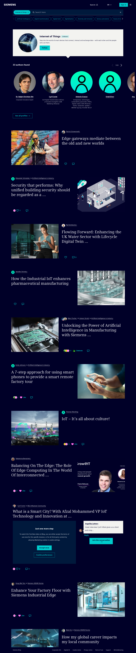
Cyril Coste (53, 97)
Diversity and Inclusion (85, 19)
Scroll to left (14, 19)
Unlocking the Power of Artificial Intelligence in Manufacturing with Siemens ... (91, 330)
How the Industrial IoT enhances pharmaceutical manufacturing (41, 281)
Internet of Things (21, 12)
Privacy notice (88, 650)
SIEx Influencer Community (36, 506)
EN (108, 5)
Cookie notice (77, 650)
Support (108, 650)
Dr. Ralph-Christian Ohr (25, 97)
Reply (86, 535)
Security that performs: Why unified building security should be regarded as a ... (40, 190)
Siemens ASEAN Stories (35, 583)
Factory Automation (103, 19)
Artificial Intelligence (23, 19)
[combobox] (77, 12)
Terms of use (99, 650)
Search (33, 12)
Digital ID (67, 650)
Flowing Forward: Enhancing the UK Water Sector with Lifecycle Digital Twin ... (91, 237)
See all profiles (22, 116)
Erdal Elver (110, 97)
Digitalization (69, 19)
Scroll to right (122, 19)
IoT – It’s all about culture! (86, 418)
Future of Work (118, 19)
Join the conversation (101, 541)
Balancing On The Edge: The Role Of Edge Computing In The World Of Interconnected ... (41, 470)
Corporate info (56, 650)
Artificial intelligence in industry (43, 178)
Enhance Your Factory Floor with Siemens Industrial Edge (41, 592)
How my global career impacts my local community (89, 639)
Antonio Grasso (81, 97)
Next (121, 65)
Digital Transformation (42, 19)
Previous (113, 65)
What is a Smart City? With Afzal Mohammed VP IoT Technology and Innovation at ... (60, 513)
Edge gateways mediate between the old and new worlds (91, 141)
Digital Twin (57, 19)
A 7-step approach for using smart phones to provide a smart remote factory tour (42, 377)
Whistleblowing (118, 650)
